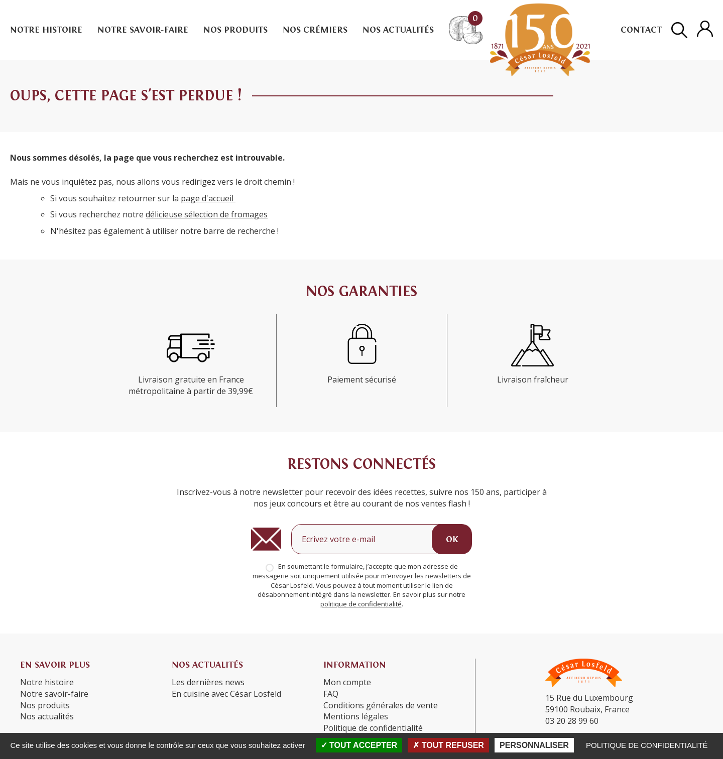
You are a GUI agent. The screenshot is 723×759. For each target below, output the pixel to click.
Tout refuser (448, 745)
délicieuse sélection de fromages (207, 214)
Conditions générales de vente (380, 705)
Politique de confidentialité (647, 745)
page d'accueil (208, 198)
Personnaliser (534, 745)
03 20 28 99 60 (571, 720)
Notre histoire (46, 30)
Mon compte (347, 682)
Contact (641, 30)
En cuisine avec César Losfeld (226, 693)
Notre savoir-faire (142, 30)
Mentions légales (355, 716)
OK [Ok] (452, 539)
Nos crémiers (315, 30)
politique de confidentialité (361, 603)
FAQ (330, 693)
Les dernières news (208, 682)
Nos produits (235, 30)
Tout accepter (359, 745)
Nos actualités (398, 30)
